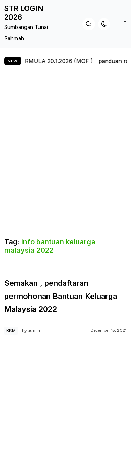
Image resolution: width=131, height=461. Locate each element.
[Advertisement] (65, 155)
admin (34, 330)
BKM (11, 330)
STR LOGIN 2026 (23, 13)
